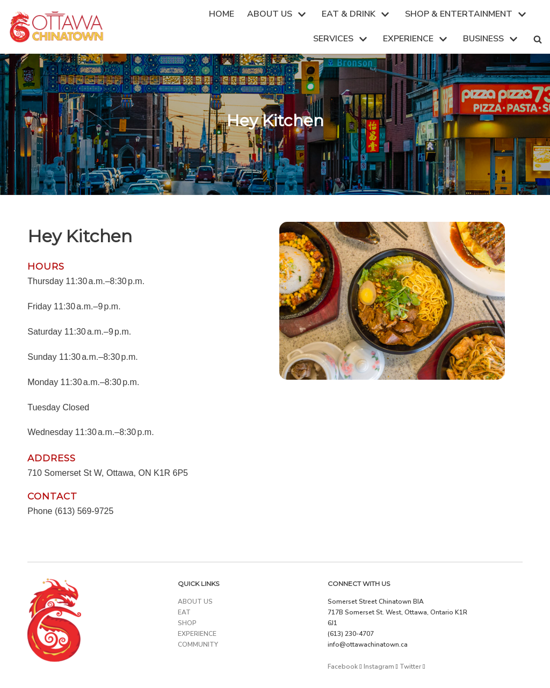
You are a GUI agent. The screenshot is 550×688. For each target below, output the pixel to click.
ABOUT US (195, 601)
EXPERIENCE (197, 633)
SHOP (187, 623)
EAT (184, 612)
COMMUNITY (198, 644)
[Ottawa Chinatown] (56, 27)
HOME (221, 14)
